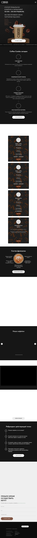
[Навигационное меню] (35, 2)
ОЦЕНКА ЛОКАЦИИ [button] (18, 418)
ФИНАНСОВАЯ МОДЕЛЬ (18, 271)
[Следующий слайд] (35, 344)
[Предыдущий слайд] (2, 344)
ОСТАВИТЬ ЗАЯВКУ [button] (18, 41)
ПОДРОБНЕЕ (18, 159)
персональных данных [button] (21, 503)
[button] (18, 455)
